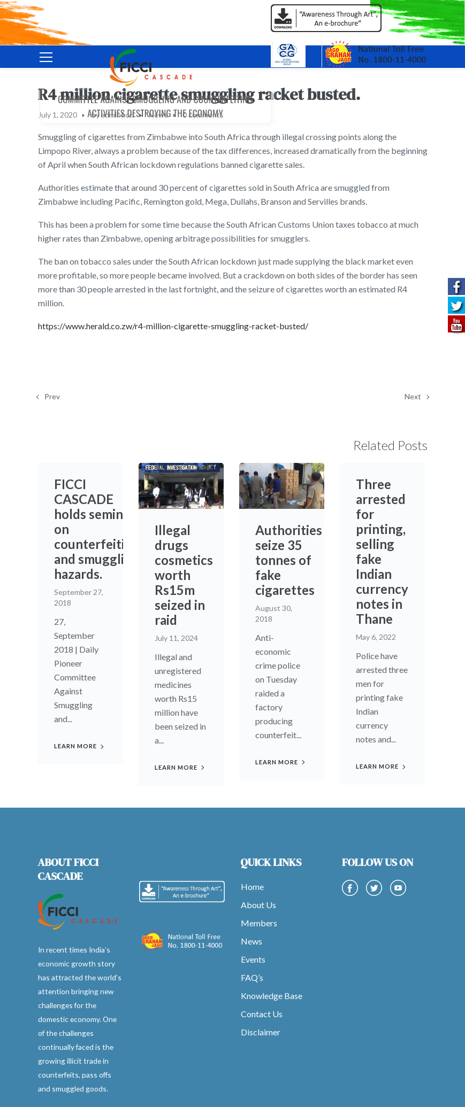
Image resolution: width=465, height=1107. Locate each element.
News (251, 941)
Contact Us (262, 1014)
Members (259, 923)
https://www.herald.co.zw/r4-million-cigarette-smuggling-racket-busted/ (173, 326)
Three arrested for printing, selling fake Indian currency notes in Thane (382, 551)
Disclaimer (260, 1032)
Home (252, 886)
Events (253, 959)
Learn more (75, 745)
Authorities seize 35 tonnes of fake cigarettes (288, 560)
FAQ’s (252, 977)
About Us (258, 905)
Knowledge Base (271, 995)
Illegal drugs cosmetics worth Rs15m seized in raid (184, 575)
